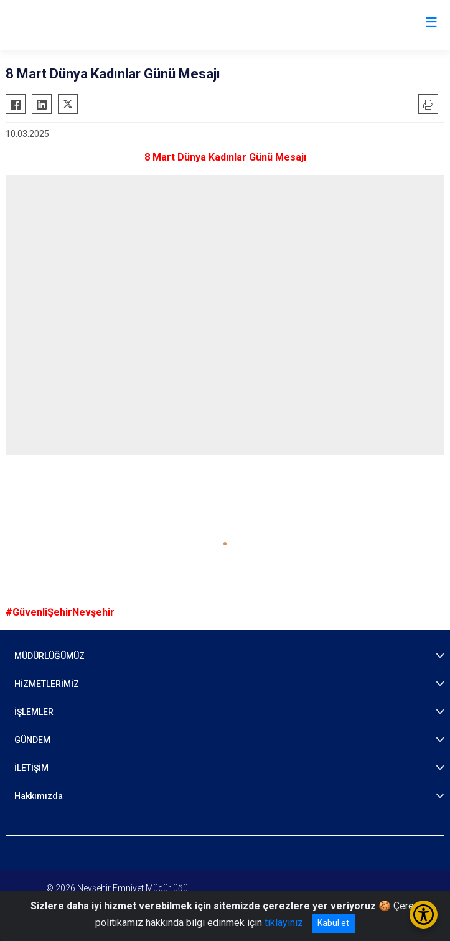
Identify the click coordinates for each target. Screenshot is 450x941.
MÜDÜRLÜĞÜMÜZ (49, 656)
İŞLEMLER (34, 712)
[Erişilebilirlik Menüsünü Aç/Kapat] (424, 915)
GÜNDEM (32, 740)
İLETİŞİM (31, 768)
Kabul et (333, 923)
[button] (225, 543)
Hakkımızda (38, 796)
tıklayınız (284, 923)
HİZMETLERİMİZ (46, 684)
